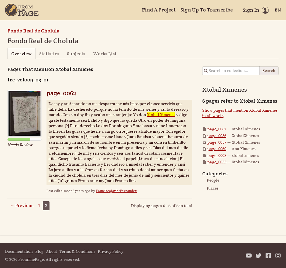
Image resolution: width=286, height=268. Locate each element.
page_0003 (216, 155)
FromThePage (31, 259)
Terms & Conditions (77, 251)
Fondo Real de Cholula (34, 30)
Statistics (49, 53)
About (51, 251)
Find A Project (159, 9)
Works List (104, 53)
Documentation (19, 251)
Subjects (76, 53)
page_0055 (216, 162)
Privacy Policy (110, 251)
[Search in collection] (231, 70)
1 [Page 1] (39, 206)
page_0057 (216, 142)
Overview (21, 53)
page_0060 (216, 148)
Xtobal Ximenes (161, 114)
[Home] (21, 10)
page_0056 (216, 135)
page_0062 (61, 93)
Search (268, 70)
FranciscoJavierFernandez (116, 191)
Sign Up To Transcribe (206, 9)
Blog (39, 251)
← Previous (21, 206)
